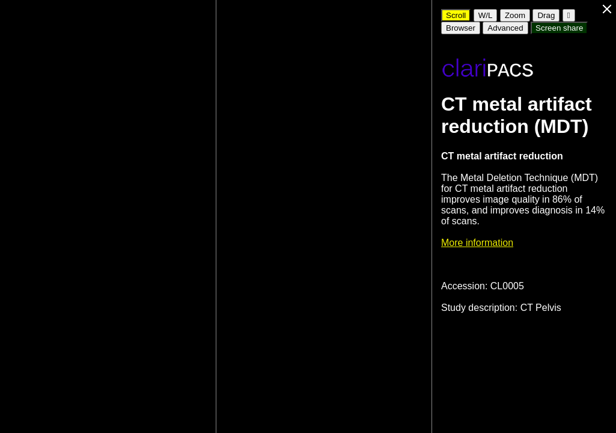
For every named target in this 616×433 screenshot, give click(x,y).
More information (477, 243)
